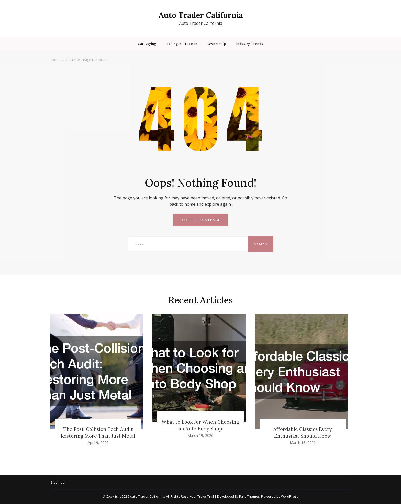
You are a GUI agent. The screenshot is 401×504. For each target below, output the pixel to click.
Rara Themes (249, 496)
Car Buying (147, 43)
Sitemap (58, 482)
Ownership (217, 43)
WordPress (289, 496)
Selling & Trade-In (181, 43)
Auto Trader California (200, 15)
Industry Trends (249, 43)
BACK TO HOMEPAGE (200, 219)
